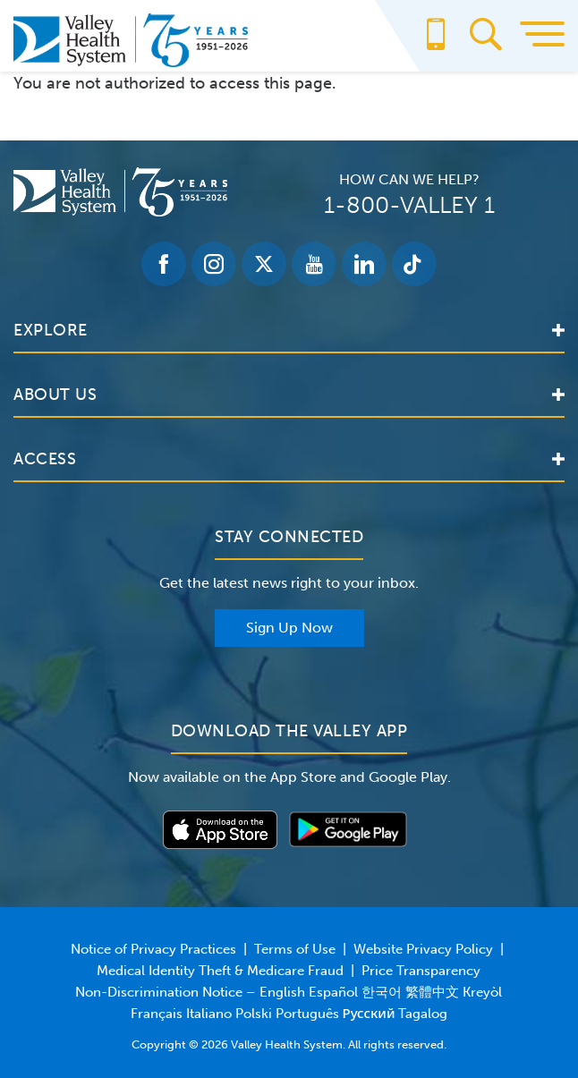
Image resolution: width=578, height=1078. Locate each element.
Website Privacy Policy (423, 949)
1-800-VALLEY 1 (409, 205)
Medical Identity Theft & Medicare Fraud (220, 971)
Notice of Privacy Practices (153, 949)
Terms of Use (295, 949)
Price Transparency (420, 971)
